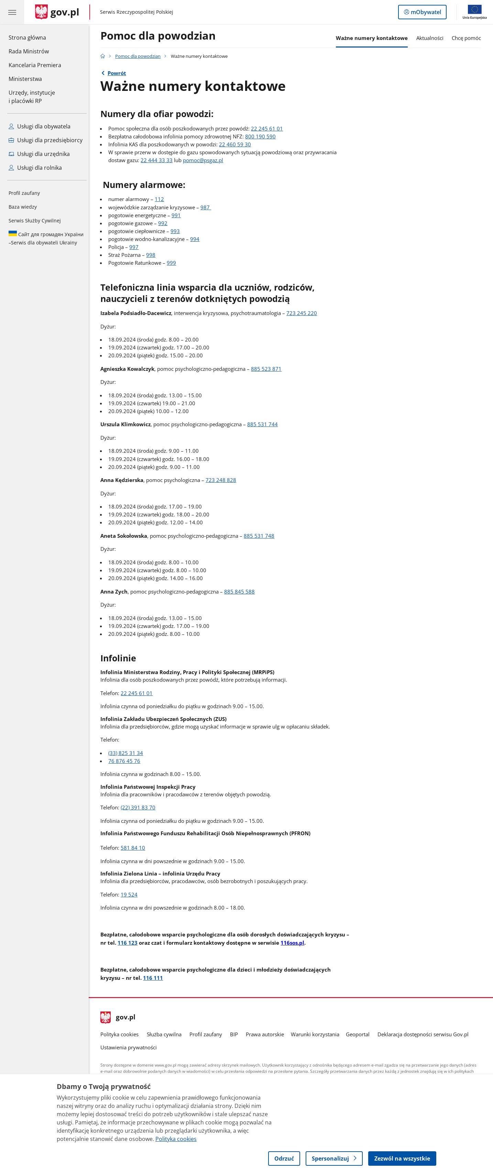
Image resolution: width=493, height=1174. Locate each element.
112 (161, 199)
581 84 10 (134, 847)
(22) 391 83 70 (139, 807)
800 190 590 (262, 136)
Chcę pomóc (468, 38)
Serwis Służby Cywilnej (35, 220)
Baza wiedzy (23, 206)
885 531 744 (264, 424)
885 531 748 (260, 535)
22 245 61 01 (269, 128)
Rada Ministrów (29, 51)
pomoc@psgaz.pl (205, 160)
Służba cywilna (166, 1034)
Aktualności (431, 38)
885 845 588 (241, 591)
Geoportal (359, 1034)
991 (178, 215)
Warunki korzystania (317, 1034)
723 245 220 (303, 313)
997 (136, 247)
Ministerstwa (25, 79)
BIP (236, 1034)
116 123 (129, 942)
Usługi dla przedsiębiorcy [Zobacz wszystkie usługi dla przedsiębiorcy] (46, 140)
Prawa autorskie (267, 1034)
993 (177, 231)
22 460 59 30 (237, 144)
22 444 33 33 (159, 160)
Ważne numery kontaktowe (373, 38)
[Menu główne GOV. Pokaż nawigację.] (12, 12)
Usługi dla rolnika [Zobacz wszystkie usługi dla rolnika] (35, 167)
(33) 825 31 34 (127, 753)
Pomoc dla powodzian (159, 36)
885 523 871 (268, 369)
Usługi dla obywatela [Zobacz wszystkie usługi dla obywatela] (39, 126)
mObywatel (425, 13)
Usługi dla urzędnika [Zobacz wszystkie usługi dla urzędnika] (39, 154)
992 (164, 223)
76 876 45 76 (126, 761)
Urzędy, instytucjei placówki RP (32, 97)
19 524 (130, 894)
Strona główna (35, 37)
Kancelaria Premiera (35, 65)
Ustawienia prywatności (130, 1047)
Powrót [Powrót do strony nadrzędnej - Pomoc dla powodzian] (118, 73)
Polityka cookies (121, 1034)
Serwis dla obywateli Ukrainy (46, 238)
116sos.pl (294, 942)
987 (207, 207)
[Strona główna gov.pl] (57, 12)
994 (196, 239)
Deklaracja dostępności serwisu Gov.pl (424, 1034)
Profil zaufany (24, 193)
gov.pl (119, 1017)
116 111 (155, 977)
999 (173, 262)
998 (152, 255)
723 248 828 (222, 480)
